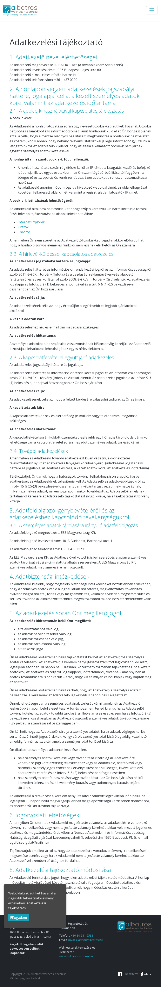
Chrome (24, 232)
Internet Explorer (31, 222)
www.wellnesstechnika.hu (76, 956)
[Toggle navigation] (152, 10)
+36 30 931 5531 (82, 935)
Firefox (23, 227)
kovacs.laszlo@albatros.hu (85, 940)
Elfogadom (18, 917)
